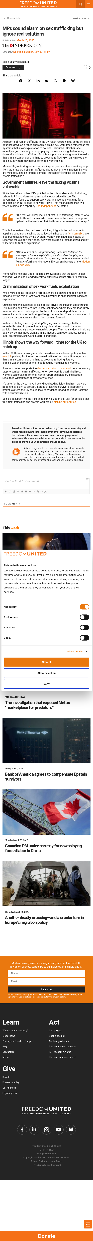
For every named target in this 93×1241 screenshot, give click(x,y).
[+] (46, 491)
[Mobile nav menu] (89, 4)
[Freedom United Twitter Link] (34, 1130)
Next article (80, 18)
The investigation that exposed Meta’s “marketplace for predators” (37, 705)
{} (42, 491)
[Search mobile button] (80, 4)
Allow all (46, 662)
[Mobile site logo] (38, 4)
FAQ (5, 1046)
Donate (46, 1236)
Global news (9, 1036)
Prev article (12, 18)
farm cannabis (76, 233)
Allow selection (46, 673)
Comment (13, 67)
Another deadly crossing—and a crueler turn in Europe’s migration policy (44, 920)
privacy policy (59, 997)
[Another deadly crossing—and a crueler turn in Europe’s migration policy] (46, 883)
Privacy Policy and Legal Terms (46, 1161)
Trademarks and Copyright (47, 1165)
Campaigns (55, 1030)
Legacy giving (10, 1093)
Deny (46, 683)
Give (9, 1069)
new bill (7, 356)
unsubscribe (66, 995)
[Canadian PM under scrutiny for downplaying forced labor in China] (46, 812)
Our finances (9, 1087)
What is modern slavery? (15, 1030)
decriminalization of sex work (54, 368)
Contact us (8, 1052)
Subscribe (46, 989)
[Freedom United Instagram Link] (47, 1130)
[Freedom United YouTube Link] (59, 1130)
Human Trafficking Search (62, 1057)
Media (6, 1057)
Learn (11, 1022)
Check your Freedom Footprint (18, 1041)
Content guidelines (59, 1041)
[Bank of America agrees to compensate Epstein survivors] (46, 740)
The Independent (46, 206)
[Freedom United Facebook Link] (22, 1130)
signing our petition (65, 402)
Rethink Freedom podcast (62, 1046)
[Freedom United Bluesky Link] (71, 1130)
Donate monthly (11, 1082)
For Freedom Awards (60, 1052)
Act (54, 1022)
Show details (75, 651)
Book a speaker (57, 1036)
